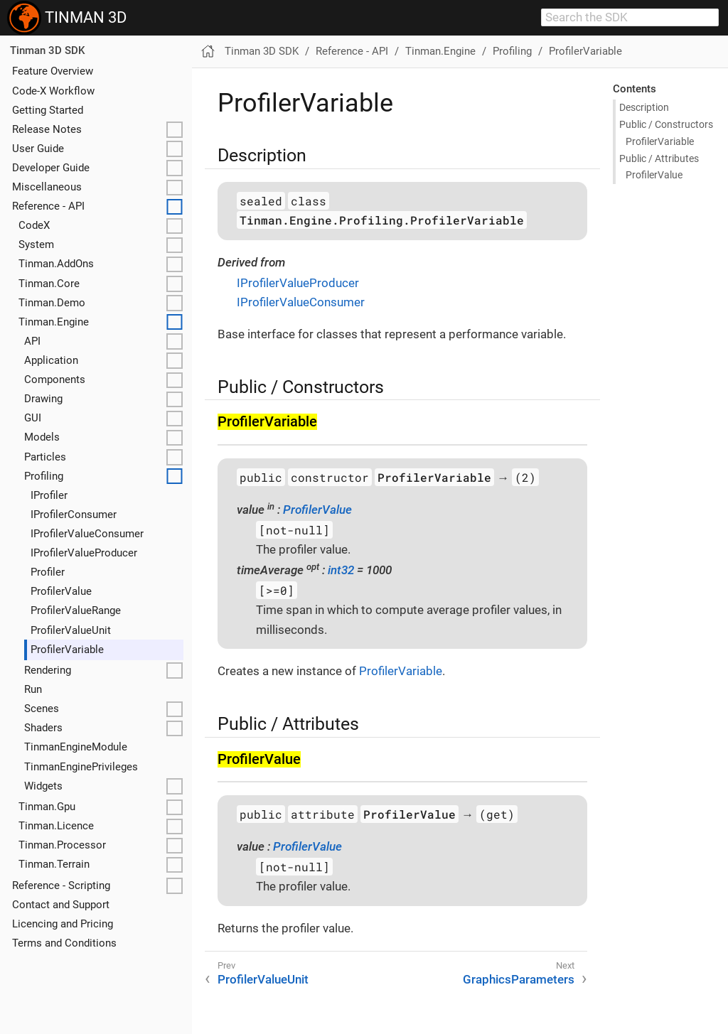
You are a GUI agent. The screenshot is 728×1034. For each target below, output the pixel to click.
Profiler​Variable (660, 141)
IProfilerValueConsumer (87, 533)
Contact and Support (60, 904)
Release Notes (47, 129)
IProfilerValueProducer (84, 552)
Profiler (48, 572)
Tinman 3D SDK (47, 50)
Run (33, 689)
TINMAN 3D (67, 18)
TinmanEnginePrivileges (81, 766)
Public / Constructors (666, 124)
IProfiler (49, 495)
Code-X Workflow (53, 91)
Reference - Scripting (61, 885)
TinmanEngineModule (75, 747)
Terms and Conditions (64, 943)
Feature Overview (52, 71)
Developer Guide (51, 167)
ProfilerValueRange (76, 610)
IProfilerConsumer (74, 514)
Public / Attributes (659, 158)
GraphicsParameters (518, 979)
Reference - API (48, 206)
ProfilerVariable (67, 649)
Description (644, 107)
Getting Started (47, 110)
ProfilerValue (61, 591)
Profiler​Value (654, 175)
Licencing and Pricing (62, 923)
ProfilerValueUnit (71, 630)
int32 (341, 570)
